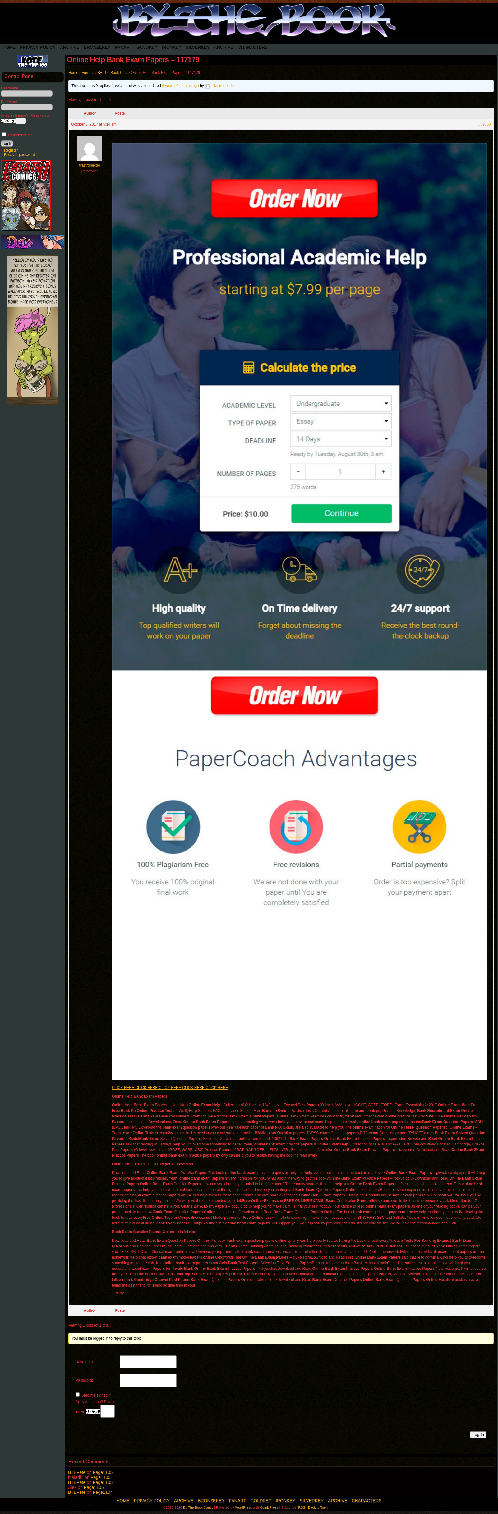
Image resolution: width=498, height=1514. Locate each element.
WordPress (243, 1507)
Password (9, 102)
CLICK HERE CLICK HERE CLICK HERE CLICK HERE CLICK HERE (170, 1087)
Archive (69, 47)
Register (11, 150)
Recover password (19, 155)
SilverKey (198, 47)
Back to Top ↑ (318, 1507)
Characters (253, 47)
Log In (478, 1434)
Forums (88, 73)
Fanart (123, 47)
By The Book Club (113, 73)
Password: (84, 1380)
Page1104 (103, 1492)
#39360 (484, 124)
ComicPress (269, 1507)
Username (9, 88)
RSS (301, 1507)
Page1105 (103, 1472)
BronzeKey (97, 47)
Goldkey (147, 47)
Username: (85, 1362)
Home (9, 47)
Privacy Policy (38, 47)
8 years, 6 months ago (180, 86)
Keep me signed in (96, 1395)
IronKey (172, 47)
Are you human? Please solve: (95, 1409)
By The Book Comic (198, 1507)
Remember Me (17, 135)
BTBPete (76, 1472)
